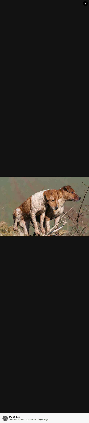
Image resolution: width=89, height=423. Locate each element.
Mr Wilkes (14, 417)
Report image (43, 420)
